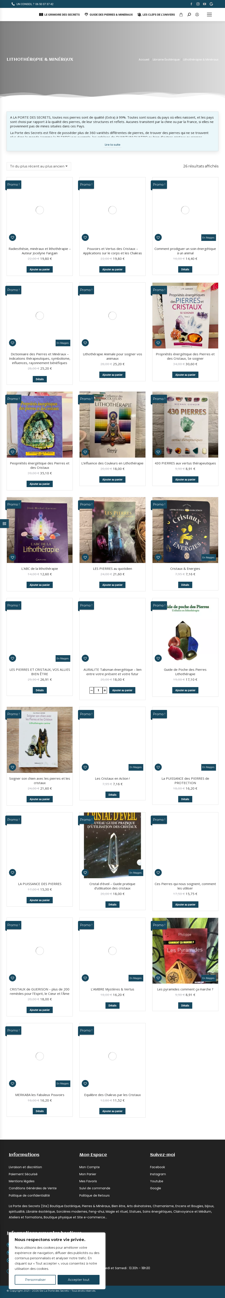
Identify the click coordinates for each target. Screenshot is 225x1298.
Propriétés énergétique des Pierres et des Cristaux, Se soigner (185, 294)
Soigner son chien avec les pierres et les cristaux (39, 711)
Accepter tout (78, 1280)
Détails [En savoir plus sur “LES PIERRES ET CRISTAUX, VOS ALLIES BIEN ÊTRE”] (40, 562)
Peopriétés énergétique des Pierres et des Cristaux (39, 399)
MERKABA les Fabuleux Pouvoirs (39, 957)
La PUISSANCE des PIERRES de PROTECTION (185, 649)
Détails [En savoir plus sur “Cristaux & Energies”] (185, 519)
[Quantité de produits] (98, 562)
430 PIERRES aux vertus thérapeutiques (185, 397)
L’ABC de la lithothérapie (39, 502)
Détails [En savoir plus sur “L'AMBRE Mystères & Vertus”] (112, 873)
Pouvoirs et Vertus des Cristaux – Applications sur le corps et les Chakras (112, 188)
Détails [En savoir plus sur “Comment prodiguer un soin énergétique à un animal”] (185, 207)
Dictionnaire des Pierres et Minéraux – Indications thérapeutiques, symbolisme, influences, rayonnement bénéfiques (39, 233)
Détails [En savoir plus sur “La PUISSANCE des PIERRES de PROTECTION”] (185, 667)
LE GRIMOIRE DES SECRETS (59, 14)
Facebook (157, 1029)
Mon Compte (89, 1029)
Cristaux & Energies (185, 502)
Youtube (156, 1043)
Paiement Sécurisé (23, 1036)
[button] (158, 280)
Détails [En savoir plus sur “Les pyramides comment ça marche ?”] (185, 935)
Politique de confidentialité (29, 1058)
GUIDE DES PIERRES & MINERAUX (108, 14)
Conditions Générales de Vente (33, 1051)
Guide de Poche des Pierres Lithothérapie (185, 605)
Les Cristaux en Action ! (112, 647)
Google (155, 1051)
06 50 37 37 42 (32, 4)
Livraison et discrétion (25, 1029)
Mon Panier (87, 1036)
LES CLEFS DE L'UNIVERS (156, 14)
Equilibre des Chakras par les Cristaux (112, 957)
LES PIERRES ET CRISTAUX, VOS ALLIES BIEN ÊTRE (39, 543)
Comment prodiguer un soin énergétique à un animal (185, 188)
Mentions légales (21, 1043)
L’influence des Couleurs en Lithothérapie (112, 397)
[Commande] (39, 166)
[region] (57, 1260)
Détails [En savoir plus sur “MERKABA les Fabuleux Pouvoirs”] (40, 973)
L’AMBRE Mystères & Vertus (112, 857)
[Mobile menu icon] (209, 14)
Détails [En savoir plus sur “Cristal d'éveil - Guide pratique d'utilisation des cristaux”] (112, 835)
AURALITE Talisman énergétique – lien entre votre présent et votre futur (112, 543)
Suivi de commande (94, 1051)
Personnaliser (35, 1280)
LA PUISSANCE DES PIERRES (40, 752)
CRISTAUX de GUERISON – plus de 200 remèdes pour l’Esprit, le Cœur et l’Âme (39, 859)
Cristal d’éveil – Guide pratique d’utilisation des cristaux (112, 816)
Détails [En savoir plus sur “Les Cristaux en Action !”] (112, 663)
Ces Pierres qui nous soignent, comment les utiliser (185, 754)
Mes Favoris (88, 1043)
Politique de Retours (94, 1058)
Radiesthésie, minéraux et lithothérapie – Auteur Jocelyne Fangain (40, 188)
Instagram (158, 1036)
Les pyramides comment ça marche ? (185, 919)
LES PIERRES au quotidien (112, 502)
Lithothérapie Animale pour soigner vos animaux (112, 231)
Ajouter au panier (40, 207)
